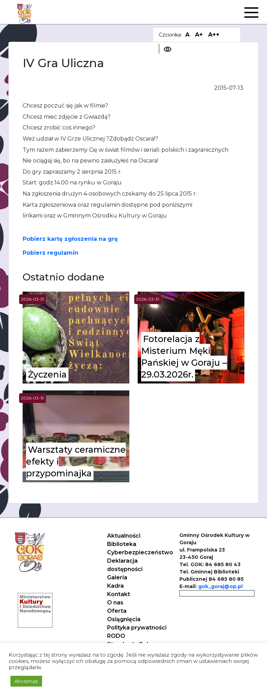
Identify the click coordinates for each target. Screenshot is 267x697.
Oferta (117, 611)
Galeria (117, 577)
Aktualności (123, 535)
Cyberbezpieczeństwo (140, 552)
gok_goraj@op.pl (220, 586)
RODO (116, 636)
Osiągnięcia (123, 619)
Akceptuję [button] (26, 681)
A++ (213, 34)
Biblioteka (121, 544)
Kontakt (118, 594)
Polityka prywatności (137, 627)
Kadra (115, 586)
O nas (115, 602)
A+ (199, 34)
